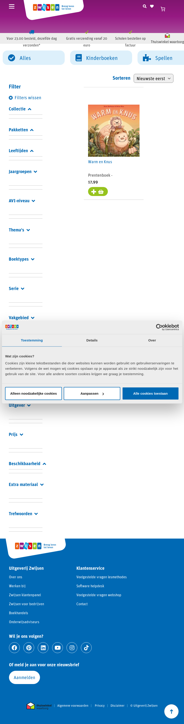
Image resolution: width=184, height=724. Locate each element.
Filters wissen (28, 97)
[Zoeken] (144, 5)
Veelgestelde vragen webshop (98, 594)
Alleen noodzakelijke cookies (33, 393)
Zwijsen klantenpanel (25, 594)
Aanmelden (24, 677)
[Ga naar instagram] (72, 647)
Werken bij (17, 585)
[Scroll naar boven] (171, 711)
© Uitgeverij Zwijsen (143, 706)
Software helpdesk (90, 585)
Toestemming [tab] (32, 340)
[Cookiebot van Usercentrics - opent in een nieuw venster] (159, 327)
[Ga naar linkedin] (43, 647)
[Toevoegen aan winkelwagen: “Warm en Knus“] (98, 191)
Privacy (100, 706)
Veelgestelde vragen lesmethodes (101, 576)
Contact (82, 603)
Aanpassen (92, 393)
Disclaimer (117, 706)
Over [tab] (152, 340)
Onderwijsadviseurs (24, 621)
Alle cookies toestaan (150, 393)
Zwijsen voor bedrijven (26, 603)
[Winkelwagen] (165, 9)
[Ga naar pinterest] (28, 647)
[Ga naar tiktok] (86, 647)
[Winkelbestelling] (153, 78)
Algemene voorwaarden (72, 706)
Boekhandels (18, 612)
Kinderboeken (96, 57)
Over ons (15, 576)
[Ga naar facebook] (14, 647)
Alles (19, 57)
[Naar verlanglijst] (152, 5)
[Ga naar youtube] (57, 647)
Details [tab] (92, 340)
